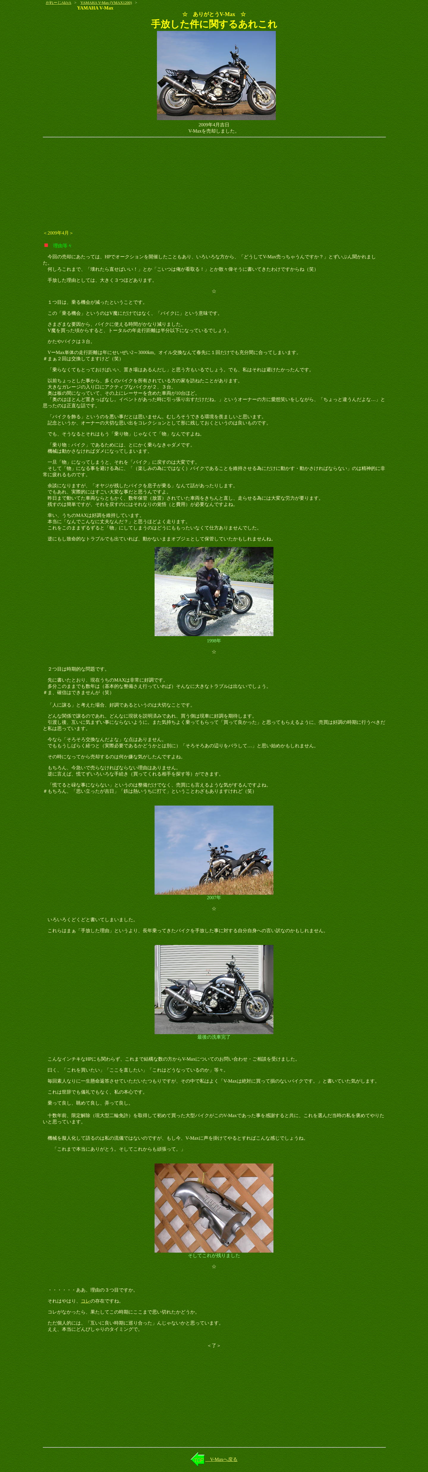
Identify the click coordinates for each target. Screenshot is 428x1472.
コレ (85, 1300)
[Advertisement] (214, 183)
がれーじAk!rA (58, 2)
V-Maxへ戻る (221, 1459)
